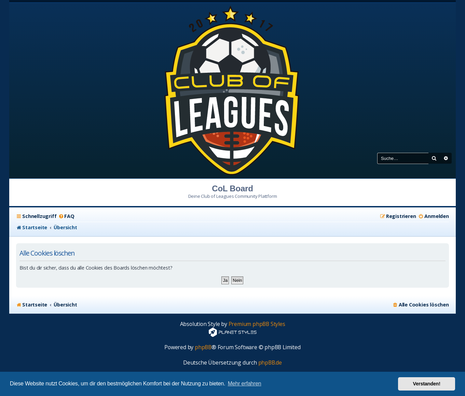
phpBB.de (270, 362)
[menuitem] (66, 216)
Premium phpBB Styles (257, 324)
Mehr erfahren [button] (244, 383)
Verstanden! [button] (426, 383)
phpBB (203, 347)
